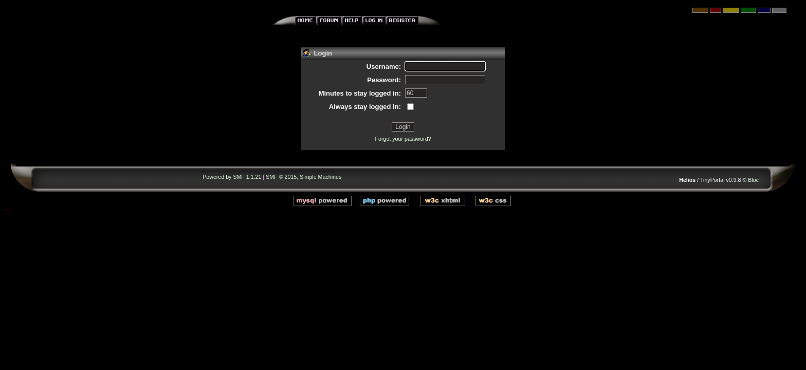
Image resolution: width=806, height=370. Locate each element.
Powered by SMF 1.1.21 (232, 177)
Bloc (753, 180)
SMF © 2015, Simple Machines (303, 177)
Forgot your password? (403, 139)
